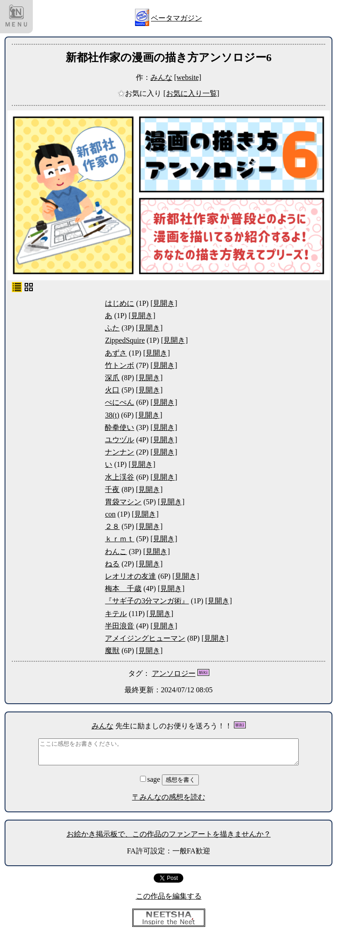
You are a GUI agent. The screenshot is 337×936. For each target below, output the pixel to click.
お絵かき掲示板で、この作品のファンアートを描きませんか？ (169, 834)
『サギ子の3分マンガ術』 (147, 601)
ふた (112, 328)
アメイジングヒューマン (145, 638)
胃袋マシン (123, 502)
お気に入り (140, 93)
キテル (116, 613)
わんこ (116, 551)
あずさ (116, 353)
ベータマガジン (176, 18)
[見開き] (163, 303)
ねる (112, 564)
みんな (161, 77)
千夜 (112, 489)
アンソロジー (174, 673)
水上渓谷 (119, 477)
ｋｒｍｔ (119, 539)
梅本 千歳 (123, 588)
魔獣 (112, 650)
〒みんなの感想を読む (168, 797)
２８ (112, 526)
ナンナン (119, 452)
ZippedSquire (125, 340)
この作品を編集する (169, 896)
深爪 (112, 378)
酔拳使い (119, 427)
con (110, 514)
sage (151, 779)
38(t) (112, 415)
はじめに (119, 303)
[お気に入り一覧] (191, 93)
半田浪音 (119, 626)
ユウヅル (119, 440)
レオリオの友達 (130, 576)
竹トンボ (119, 365)
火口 (112, 390)
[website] (188, 77)
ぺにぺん (119, 402)
